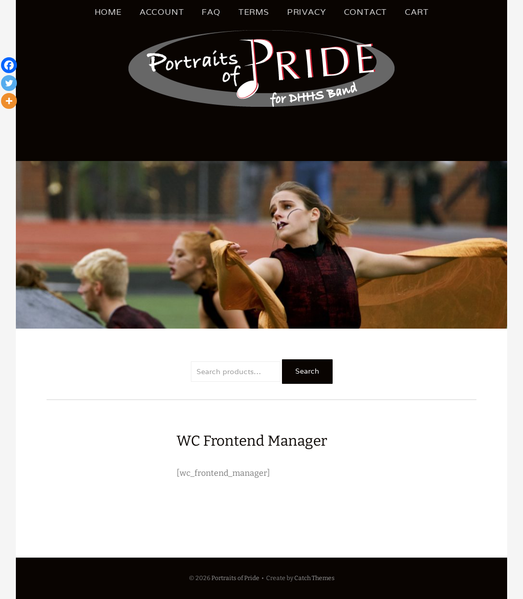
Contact (365, 12)
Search (307, 371)
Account (162, 12)
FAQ (211, 12)
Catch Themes (314, 578)
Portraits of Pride (235, 578)
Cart (416, 12)
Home (108, 12)
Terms (253, 12)
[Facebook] (9, 65)
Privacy (306, 12)
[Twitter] (9, 83)
